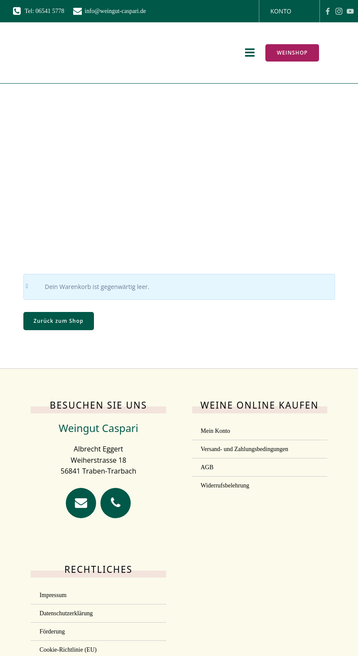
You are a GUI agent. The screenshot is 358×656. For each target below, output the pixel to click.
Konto (280, 11)
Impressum (52, 595)
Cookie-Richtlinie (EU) (68, 649)
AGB (207, 467)
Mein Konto (215, 431)
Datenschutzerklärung (66, 613)
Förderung (52, 631)
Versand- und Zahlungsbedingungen (244, 449)
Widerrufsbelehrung (225, 485)
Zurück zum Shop (59, 321)
